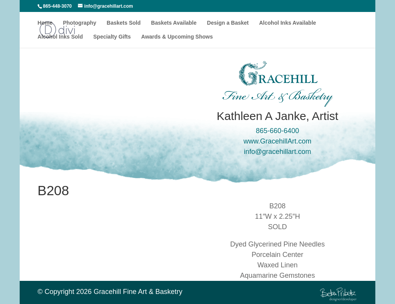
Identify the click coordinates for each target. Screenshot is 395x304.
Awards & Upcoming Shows (177, 37)
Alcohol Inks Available (287, 23)
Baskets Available (174, 23)
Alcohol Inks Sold (60, 37)
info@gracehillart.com (277, 151)
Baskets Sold (124, 23)
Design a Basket (228, 23)
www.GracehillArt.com (277, 141)
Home (44, 23)
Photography (79, 23)
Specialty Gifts (112, 37)
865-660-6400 (277, 131)
